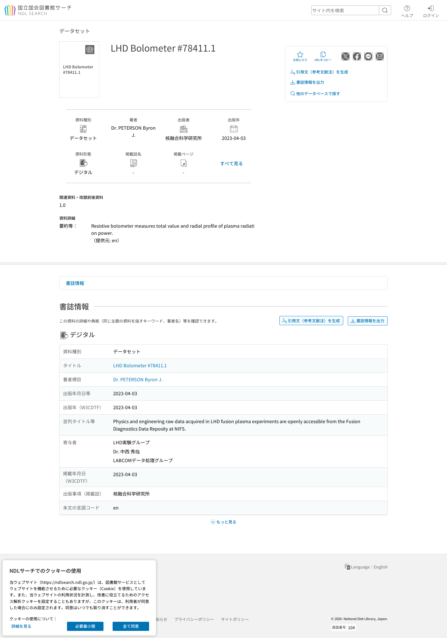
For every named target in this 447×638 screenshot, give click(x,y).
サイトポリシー (235, 619)
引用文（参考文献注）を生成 (319, 72)
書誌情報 (75, 283)
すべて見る (231, 163)
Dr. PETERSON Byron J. (137, 379)
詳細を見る (21, 626)
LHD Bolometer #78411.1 (140, 365)
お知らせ (159, 619)
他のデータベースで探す (315, 94)
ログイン (431, 10)
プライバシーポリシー (194, 619)
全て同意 (131, 626)
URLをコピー (323, 56)
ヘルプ (407, 10)
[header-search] (351, 10)
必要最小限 (85, 626)
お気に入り (300, 56)
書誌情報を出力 (307, 82)
